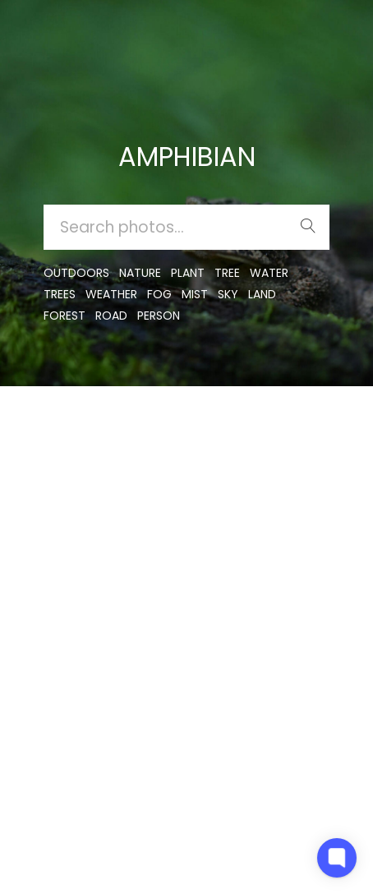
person (158, 315)
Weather (111, 294)
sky (228, 294)
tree (227, 273)
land (262, 294)
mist (195, 294)
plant (188, 273)
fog (159, 294)
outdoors (76, 273)
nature (140, 273)
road (111, 315)
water (269, 273)
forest (64, 315)
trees (60, 294)
